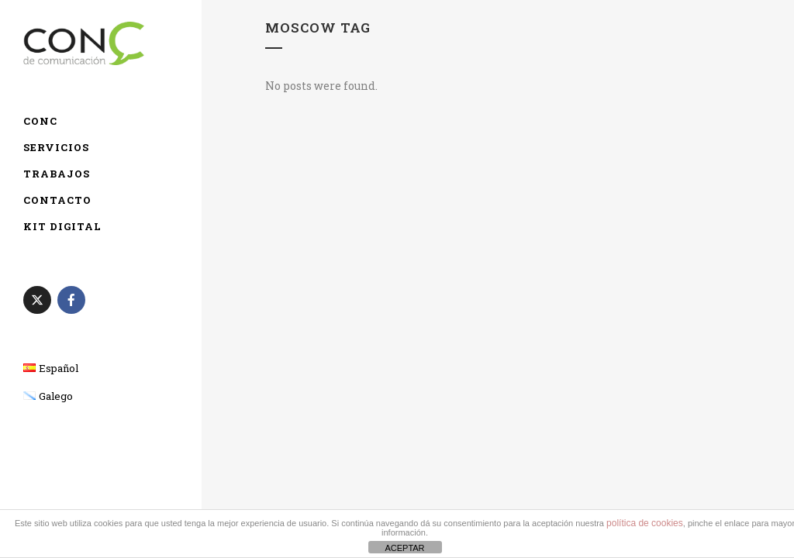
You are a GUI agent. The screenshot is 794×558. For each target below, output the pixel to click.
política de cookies (644, 523)
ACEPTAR (404, 548)
